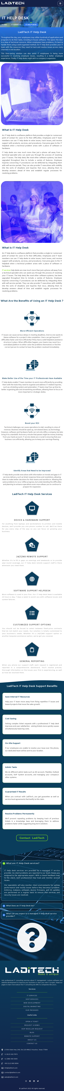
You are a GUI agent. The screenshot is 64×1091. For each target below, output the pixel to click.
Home (4, 25)
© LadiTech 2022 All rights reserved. (32, 1089)
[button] (32, 863)
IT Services (16, 25)
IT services (6, 270)
